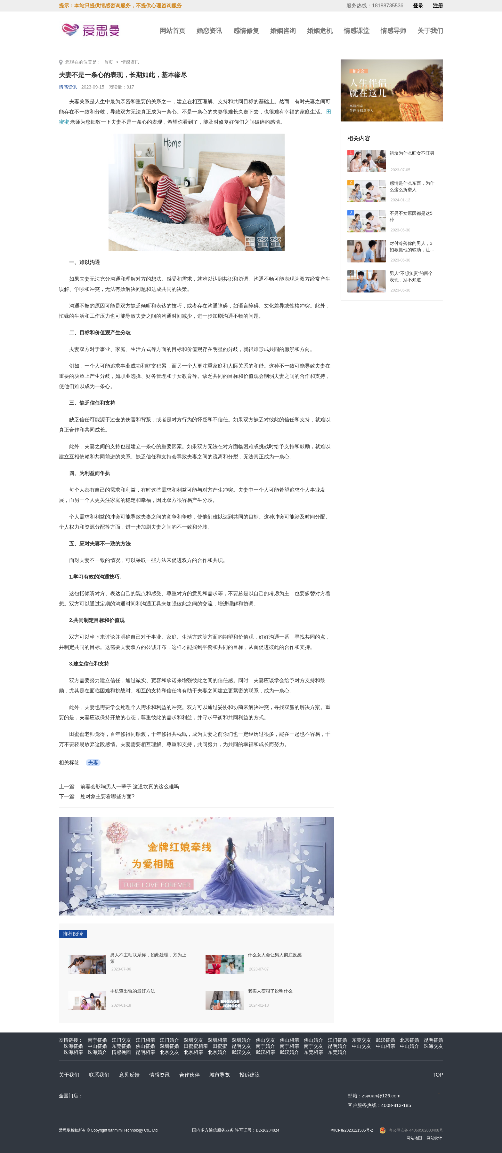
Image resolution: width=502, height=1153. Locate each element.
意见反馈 (129, 1075)
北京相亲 (193, 1052)
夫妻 (93, 762)
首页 (108, 62)
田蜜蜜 (220, 1046)
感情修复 (246, 30)
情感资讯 (130, 62)
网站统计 (434, 1138)
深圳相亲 (217, 1040)
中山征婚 (97, 1046)
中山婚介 (409, 1046)
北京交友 (169, 1052)
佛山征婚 (145, 1046)
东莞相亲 (313, 1052)
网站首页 (172, 30)
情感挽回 (121, 1052)
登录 (418, 5)
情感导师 (393, 30)
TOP (438, 1075)
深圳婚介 (241, 1040)
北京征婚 (409, 1040)
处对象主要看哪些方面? (107, 796)
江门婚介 (169, 1040)
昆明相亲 (145, 1052)
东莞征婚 (121, 1046)
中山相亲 (385, 1046)
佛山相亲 (289, 1040)
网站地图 (414, 1138)
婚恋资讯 (209, 30)
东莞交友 (361, 1040)
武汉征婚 (385, 1040)
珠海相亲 (73, 1052)
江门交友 (121, 1040)
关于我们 (430, 30)
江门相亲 (145, 1040)
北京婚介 (217, 1052)
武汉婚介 (289, 1052)
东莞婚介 (337, 1052)
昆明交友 (241, 1046)
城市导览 (219, 1075)
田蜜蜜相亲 (196, 1046)
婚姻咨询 (283, 30)
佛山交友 (265, 1040)
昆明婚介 (337, 1046)
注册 (438, 5)
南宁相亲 (289, 1046)
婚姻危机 (320, 30)
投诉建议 (249, 1075)
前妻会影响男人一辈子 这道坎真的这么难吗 (129, 786)
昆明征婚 (433, 1040)
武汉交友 (241, 1052)
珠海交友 (433, 1046)
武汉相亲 (265, 1052)
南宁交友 (313, 1046)
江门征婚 (337, 1040)
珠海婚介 (97, 1052)
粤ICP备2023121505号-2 (351, 1130)
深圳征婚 (169, 1046)
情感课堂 (356, 30)
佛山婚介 (313, 1040)
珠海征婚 (73, 1046)
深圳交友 (193, 1040)
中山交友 (361, 1046)
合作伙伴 (189, 1075)
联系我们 (99, 1075)
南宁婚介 (265, 1046)
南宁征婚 (97, 1040)
